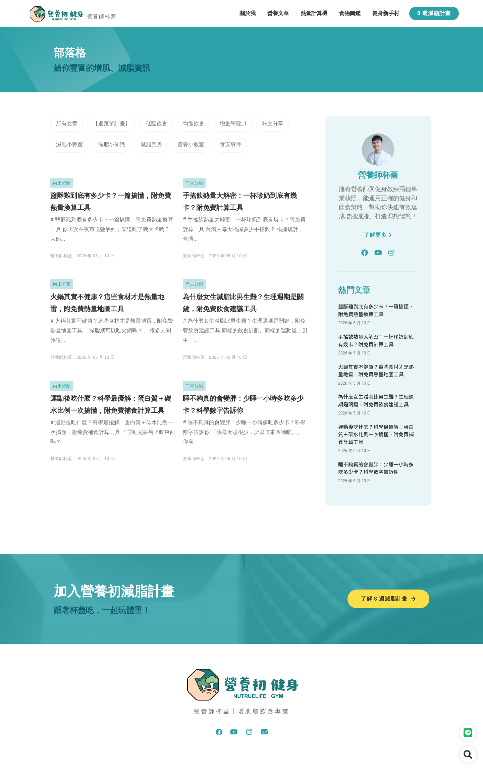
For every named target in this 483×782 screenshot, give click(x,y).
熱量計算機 (314, 13)
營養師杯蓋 (101, 16)
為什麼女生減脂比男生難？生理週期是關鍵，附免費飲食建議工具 (376, 400)
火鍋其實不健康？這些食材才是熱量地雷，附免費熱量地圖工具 (376, 370)
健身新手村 (385, 13)
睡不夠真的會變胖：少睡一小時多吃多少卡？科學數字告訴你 (376, 468)
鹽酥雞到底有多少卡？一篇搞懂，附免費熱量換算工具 (376, 310)
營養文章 (278, 13)
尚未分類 (61, 182)
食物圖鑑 (350, 13)
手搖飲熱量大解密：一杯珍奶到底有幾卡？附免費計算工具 (376, 340)
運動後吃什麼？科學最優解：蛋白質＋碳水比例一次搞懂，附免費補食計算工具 (376, 434)
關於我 (247, 13)
